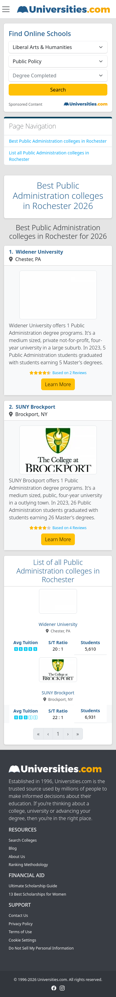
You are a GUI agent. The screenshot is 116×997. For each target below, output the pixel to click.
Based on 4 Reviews (69, 527)
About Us (17, 856)
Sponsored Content (25, 104)
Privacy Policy (20, 923)
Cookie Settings (22, 940)
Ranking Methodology (28, 864)
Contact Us (18, 915)
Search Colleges (23, 840)
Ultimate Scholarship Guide (33, 886)
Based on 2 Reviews (69, 372)
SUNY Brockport (35, 406)
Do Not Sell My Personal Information (41, 948)
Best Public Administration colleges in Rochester (58, 141)
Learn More (58, 384)
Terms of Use (20, 931)
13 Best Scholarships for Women (37, 894)
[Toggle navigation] (6, 9)
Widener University (39, 251)
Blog (13, 848)
